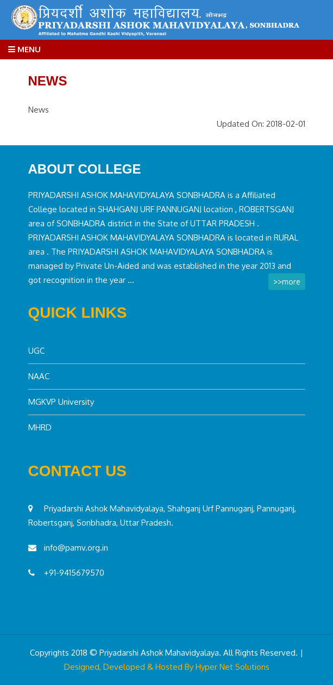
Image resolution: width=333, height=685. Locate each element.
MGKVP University (61, 402)
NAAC (38, 376)
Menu (24, 49)
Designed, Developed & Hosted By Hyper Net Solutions (166, 667)
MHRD (40, 427)
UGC (36, 350)
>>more (286, 281)
